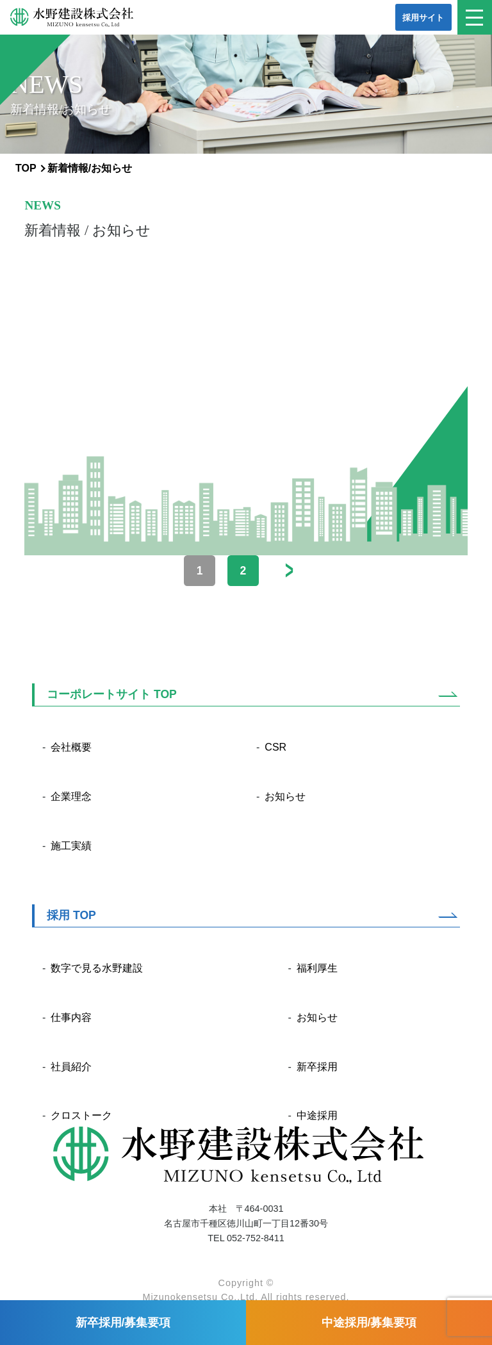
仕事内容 (71, 1017)
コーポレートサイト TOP (112, 694)
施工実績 (71, 845)
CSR (275, 747)
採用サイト (423, 17)
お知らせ (285, 796)
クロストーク (81, 1115)
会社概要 (71, 747)
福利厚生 (317, 968)
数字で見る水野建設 (97, 968)
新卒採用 (317, 1066)
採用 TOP (71, 915)
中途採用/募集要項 (369, 1322)
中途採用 (317, 1115)
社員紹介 (71, 1066)
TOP (26, 168)
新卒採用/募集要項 (123, 1322)
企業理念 (71, 796)
